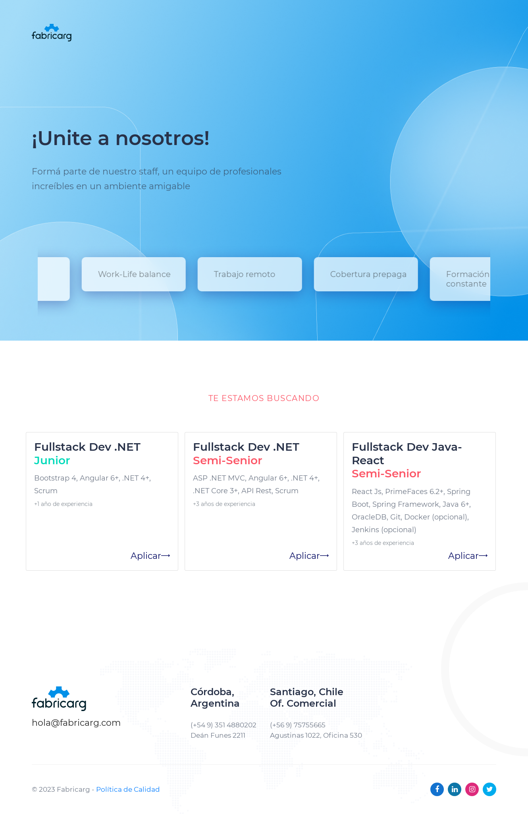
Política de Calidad (128, 789)
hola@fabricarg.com (76, 722)
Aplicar (150, 555)
